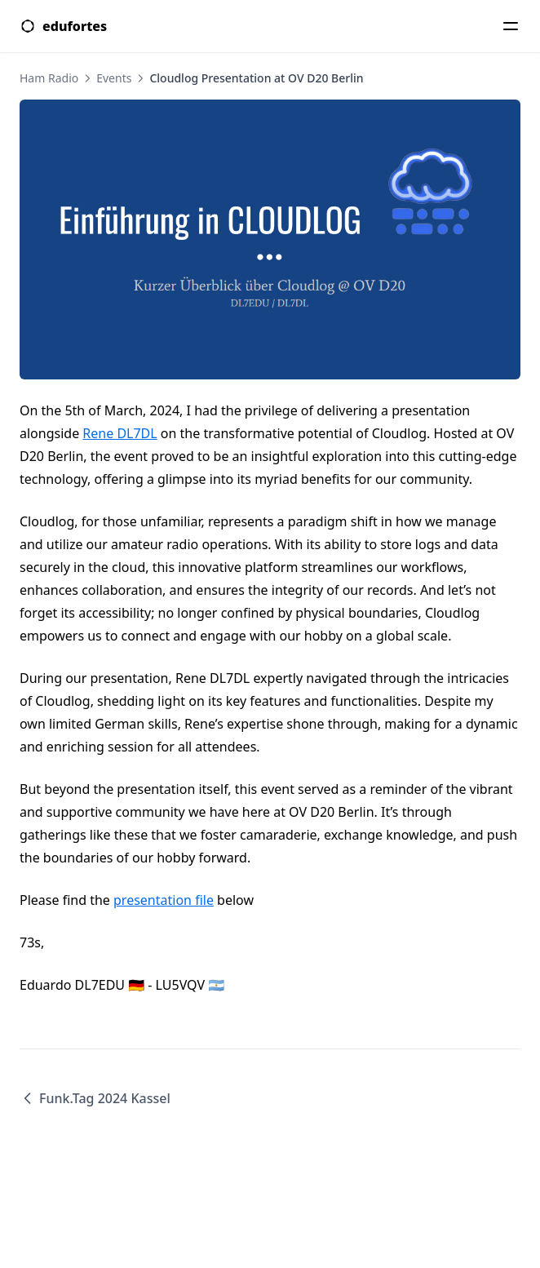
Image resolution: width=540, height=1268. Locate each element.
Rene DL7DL (119, 433)
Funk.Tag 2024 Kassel (95, 1098)
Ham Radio (49, 78)
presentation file (163, 900)
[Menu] (510, 26)
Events (113, 78)
